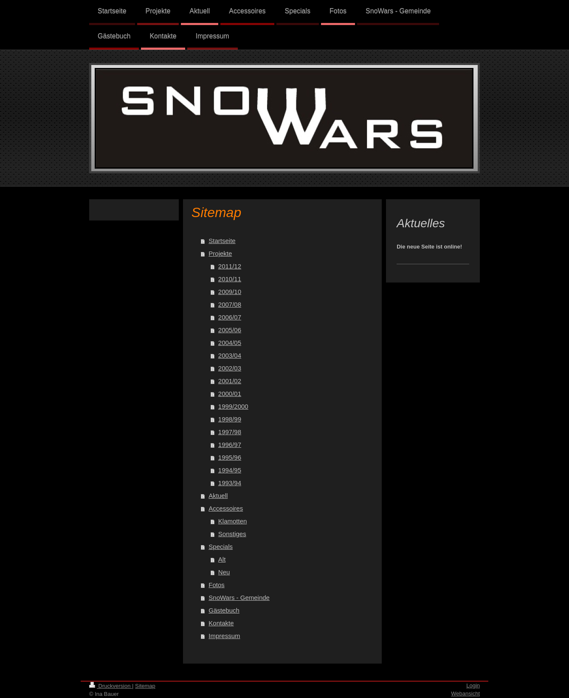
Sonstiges (232, 533)
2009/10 (229, 291)
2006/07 (229, 317)
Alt (222, 559)
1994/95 (229, 470)
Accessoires (225, 508)
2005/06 (229, 329)
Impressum (224, 635)
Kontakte (221, 623)
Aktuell (218, 495)
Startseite (221, 240)
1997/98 (229, 431)
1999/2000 (233, 406)
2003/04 (229, 355)
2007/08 (229, 304)
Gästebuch (223, 610)
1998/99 (229, 419)
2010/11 (229, 279)
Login (473, 685)
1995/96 (229, 457)
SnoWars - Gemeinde (239, 597)
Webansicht (465, 693)
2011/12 (229, 266)
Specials (220, 546)
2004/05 (229, 342)
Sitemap (145, 686)
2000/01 (229, 393)
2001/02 (229, 380)
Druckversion (110, 686)
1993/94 (229, 482)
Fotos (216, 584)
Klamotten (232, 521)
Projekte (220, 253)
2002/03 (229, 368)
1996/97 (229, 444)
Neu (224, 572)
